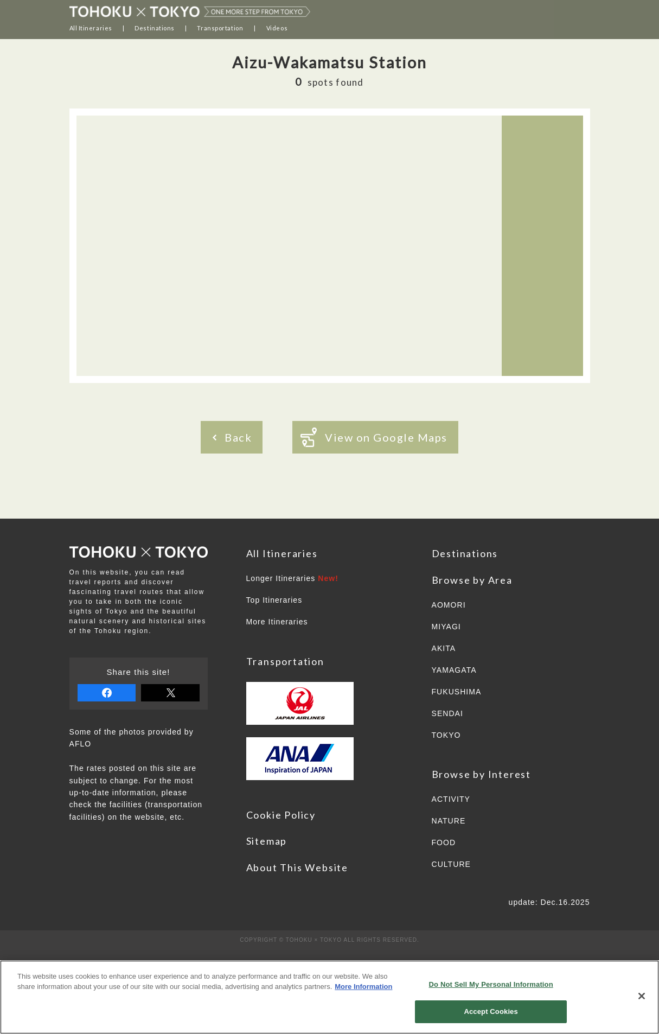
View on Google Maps (373, 437)
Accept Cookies (490, 1011)
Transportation (220, 27)
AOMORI (449, 605)
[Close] (642, 996)
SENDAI (447, 713)
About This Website (297, 867)
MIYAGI (446, 626)
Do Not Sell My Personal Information (491, 984)
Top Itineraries (274, 600)
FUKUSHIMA (457, 691)
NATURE (449, 820)
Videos (276, 27)
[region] (329, 997)
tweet (170, 692)
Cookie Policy (281, 815)
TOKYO (446, 735)
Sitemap (266, 841)
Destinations (155, 27)
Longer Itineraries (292, 578)
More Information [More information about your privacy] (363, 986)
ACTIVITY (451, 799)
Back (232, 437)
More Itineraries (277, 621)
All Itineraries (90, 27)
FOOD (444, 842)
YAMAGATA (454, 670)
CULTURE (451, 864)
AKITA (444, 648)
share (107, 692)
